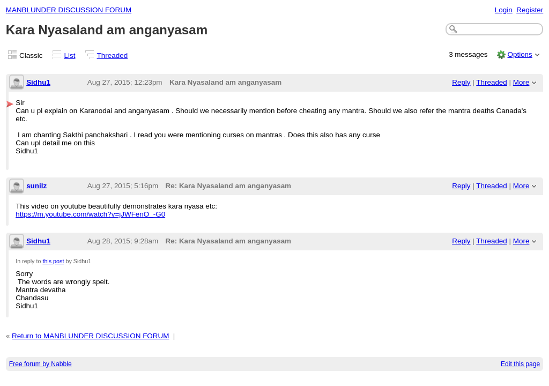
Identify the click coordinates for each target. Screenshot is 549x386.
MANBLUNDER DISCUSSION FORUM (68, 10)
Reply (461, 82)
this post (53, 261)
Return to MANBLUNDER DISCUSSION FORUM (90, 336)
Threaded (112, 55)
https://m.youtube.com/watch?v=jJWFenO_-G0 (90, 214)
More (521, 82)
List (70, 55)
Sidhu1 (38, 82)
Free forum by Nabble (40, 364)
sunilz (36, 186)
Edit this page (520, 364)
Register (529, 10)
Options (519, 54)
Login (504, 10)
